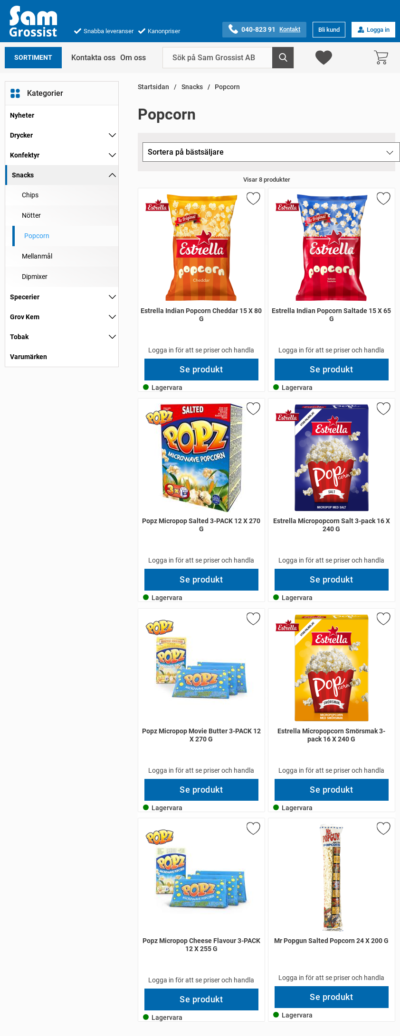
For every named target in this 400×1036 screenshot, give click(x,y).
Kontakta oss (93, 57)
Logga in (373, 29)
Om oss (133, 57)
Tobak (19, 337)
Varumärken (28, 357)
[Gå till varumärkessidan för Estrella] (157, 204)
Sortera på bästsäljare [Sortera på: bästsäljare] (186, 152)
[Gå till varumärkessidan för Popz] (159, 417)
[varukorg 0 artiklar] (383, 57)
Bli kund (329, 29)
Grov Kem (24, 317)
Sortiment (33, 58)
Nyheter (22, 115)
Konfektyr (24, 155)
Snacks (23, 175)
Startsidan (153, 87)
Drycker (21, 135)
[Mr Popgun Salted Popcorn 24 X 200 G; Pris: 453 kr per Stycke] (331, 902)
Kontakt (289, 29)
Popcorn (227, 87)
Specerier (24, 297)
